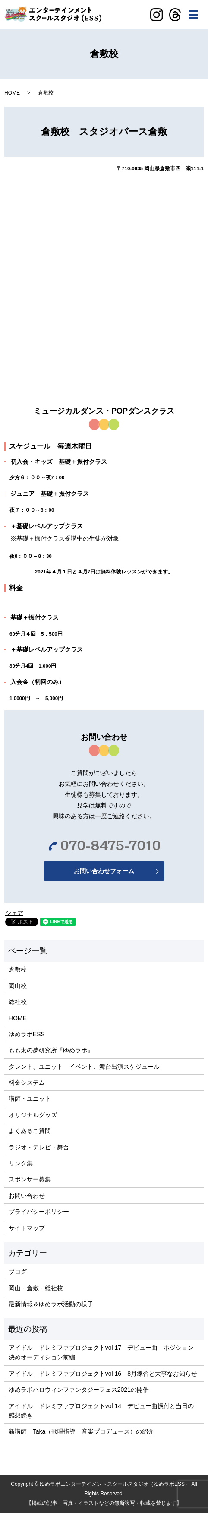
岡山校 (18, 985)
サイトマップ (27, 1228)
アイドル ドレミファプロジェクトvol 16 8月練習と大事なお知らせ (103, 1373)
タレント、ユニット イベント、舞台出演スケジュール (84, 1066)
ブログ (18, 1271)
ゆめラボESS (27, 1034)
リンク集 (21, 1163)
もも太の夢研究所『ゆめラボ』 (51, 1050)
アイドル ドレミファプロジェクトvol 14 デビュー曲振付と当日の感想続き (101, 1410)
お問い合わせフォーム (104, 870)
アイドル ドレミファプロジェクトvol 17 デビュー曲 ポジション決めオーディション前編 (101, 1352)
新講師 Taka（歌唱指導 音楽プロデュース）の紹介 (81, 1431)
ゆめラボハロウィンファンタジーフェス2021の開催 (79, 1389)
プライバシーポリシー (39, 1211)
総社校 (18, 1001)
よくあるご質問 (30, 1130)
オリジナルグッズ (33, 1114)
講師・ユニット (30, 1098)
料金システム (27, 1082)
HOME (12, 93)
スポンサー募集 (30, 1179)
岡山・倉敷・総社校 (36, 1288)
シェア (14, 912)
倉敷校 (18, 969)
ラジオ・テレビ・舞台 (39, 1147)
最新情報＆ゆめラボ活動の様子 (51, 1304)
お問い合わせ (27, 1195)
